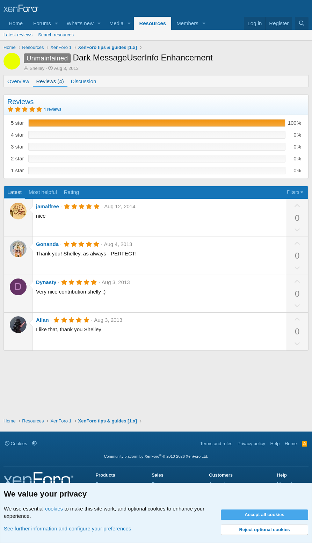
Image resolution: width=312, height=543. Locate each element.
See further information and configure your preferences (67, 528)
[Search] (302, 23)
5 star (17, 123)
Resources (152, 23)
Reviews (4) (50, 81)
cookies (54, 509)
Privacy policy (251, 443)
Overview (18, 81)
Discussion (83, 81)
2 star (17, 158)
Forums (42, 23)
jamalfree (47, 206)
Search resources (56, 34)
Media (116, 23)
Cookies (16, 443)
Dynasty (46, 282)
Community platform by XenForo (156, 456)
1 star (17, 170)
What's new (80, 23)
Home (16, 23)
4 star (17, 135)
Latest (14, 192)
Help (275, 443)
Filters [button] (293, 192)
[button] (56, 23)
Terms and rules (216, 443)
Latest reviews (17, 34)
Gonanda (47, 244)
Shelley (37, 68)
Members (187, 23)
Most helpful (43, 192)
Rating (71, 192)
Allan (42, 320)
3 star (17, 147)
